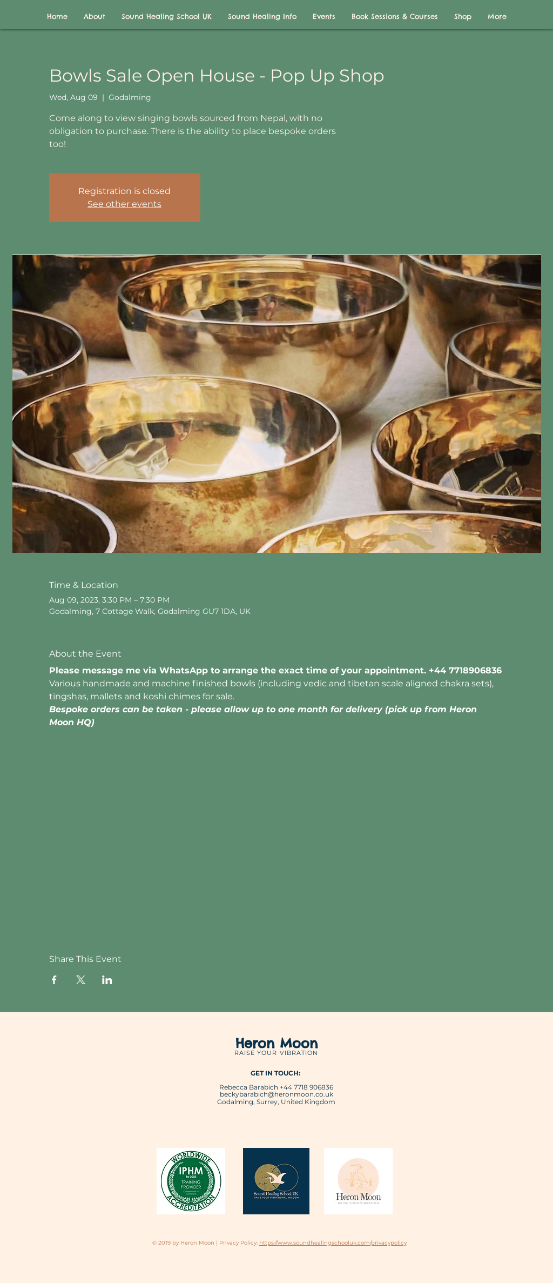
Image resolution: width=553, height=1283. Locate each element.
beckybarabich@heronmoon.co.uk (276, 1094)
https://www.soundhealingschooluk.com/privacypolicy (333, 1242)
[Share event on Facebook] (54, 979)
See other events (124, 204)
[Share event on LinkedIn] (107, 979)
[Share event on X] (81, 979)
